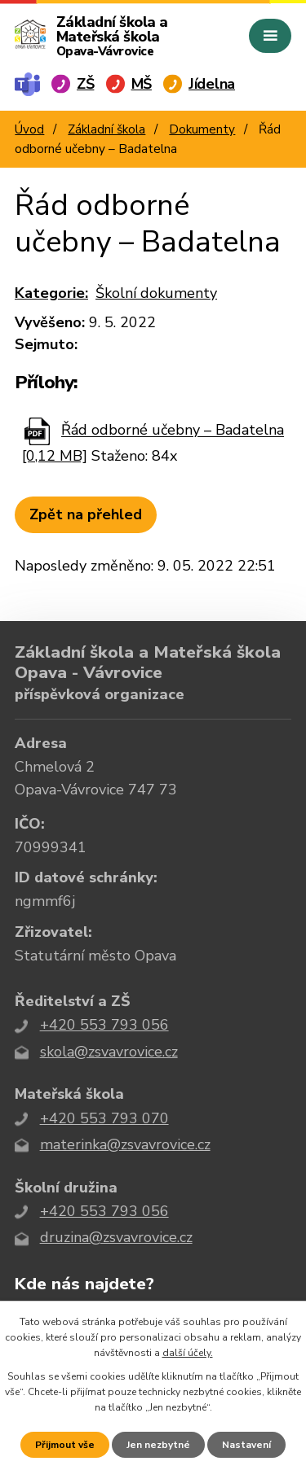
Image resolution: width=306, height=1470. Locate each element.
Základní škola (106, 129)
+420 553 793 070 (104, 1118)
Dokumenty (202, 129)
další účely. (187, 1352)
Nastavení (246, 1444)
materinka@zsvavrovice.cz (125, 1144)
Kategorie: (51, 293)
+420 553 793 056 (104, 1025)
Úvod (29, 129)
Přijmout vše (65, 1444)
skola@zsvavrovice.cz (109, 1051)
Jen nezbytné (158, 1444)
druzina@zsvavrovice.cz (116, 1237)
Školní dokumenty (156, 293)
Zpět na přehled (85, 514)
